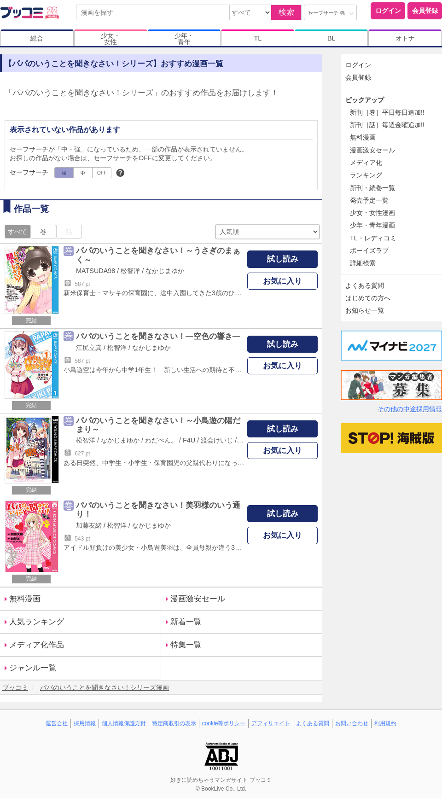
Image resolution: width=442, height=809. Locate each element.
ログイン (388, 10)
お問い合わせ (351, 723)
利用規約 (385, 723)
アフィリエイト (270, 723)
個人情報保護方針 (124, 723)
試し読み (282, 259)
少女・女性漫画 (372, 212)
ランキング (366, 175)
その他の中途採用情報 (410, 409)
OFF (101, 172)
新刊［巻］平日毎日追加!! (387, 112)
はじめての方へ (367, 298)
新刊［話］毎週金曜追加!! (387, 124)
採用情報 (85, 723)
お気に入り (282, 281)
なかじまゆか (164, 270)
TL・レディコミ (373, 238)
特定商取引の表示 (174, 723)
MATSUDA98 (95, 270)
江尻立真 (89, 347)
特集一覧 (186, 644)
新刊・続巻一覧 (372, 188)
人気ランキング (36, 621)
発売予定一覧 (369, 200)
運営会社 (57, 723)
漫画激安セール (197, 598)
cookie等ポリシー (224, 723)
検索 (286, 12)
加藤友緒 (89, 525)
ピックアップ (364, 100)
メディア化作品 (36, 644)
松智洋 (130, 270)
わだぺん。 (161, 440)
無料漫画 (25, 598)
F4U (189, 440)
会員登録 (425, 10)
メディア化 (366, 162)
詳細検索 (363, 263)
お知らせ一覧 (364, 310)
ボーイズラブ (369, 250)
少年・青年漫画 (372, 225)
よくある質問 (364, 285)
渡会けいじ (217, 440)
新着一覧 (186, 621)
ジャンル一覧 (32, 667)
